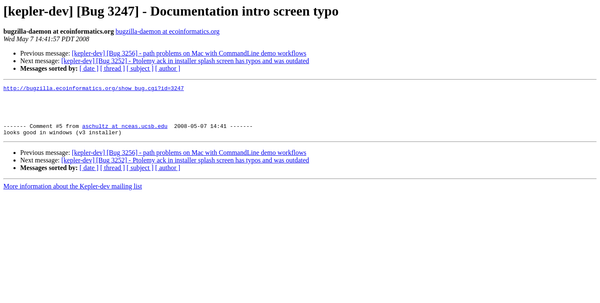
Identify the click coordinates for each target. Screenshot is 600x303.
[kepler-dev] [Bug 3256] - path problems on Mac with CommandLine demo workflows (189, 53)
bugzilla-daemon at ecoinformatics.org (168, 31)
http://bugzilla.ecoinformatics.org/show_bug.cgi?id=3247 (93, 89)
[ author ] (168, 68)
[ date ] (89, 68)
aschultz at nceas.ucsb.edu (124, 134)
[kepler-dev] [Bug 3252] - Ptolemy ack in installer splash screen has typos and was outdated (185, 60)
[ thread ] (112, 68)
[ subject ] (140, 68)
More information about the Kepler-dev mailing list (72, 196)
